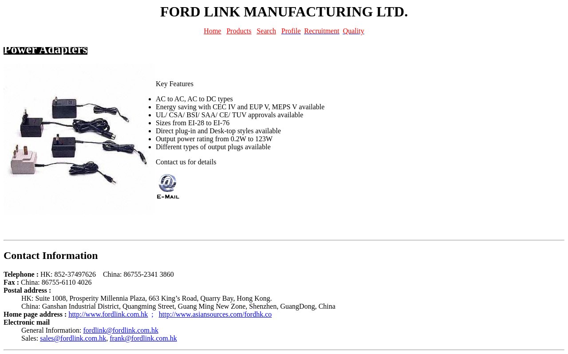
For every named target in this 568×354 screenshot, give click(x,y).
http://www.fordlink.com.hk (108, 314)
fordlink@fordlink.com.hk (120, 330)
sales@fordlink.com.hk (73, 338)
